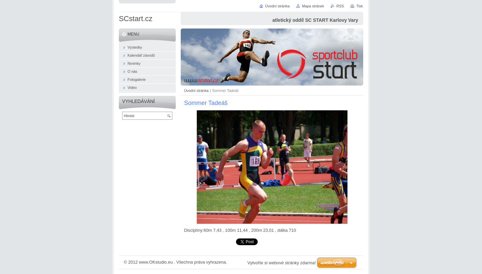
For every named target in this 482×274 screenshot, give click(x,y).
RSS (340, 6)
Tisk (359, 6)
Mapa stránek (313, 6)
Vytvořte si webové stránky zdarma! (281, 262)
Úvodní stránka (196, 91)
